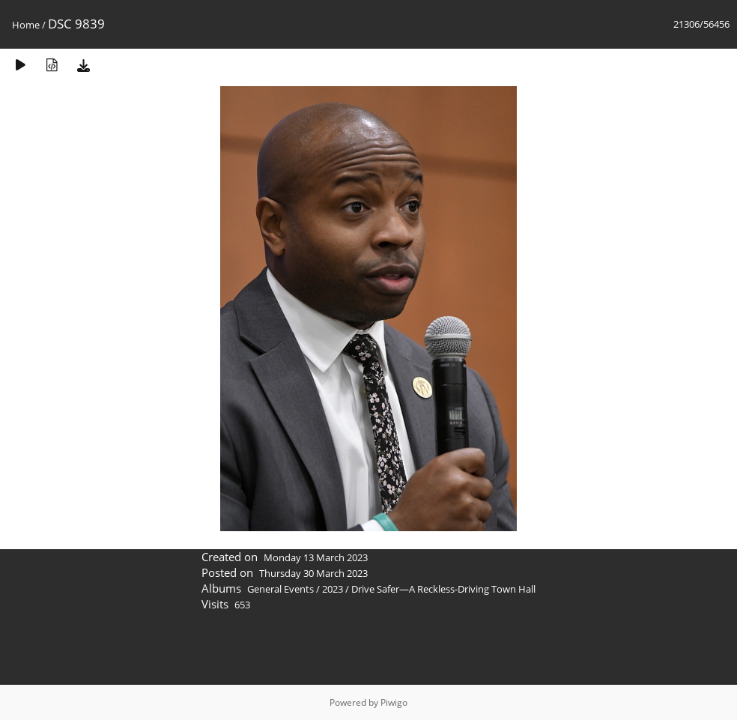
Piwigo (393, 702)
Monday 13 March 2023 (316, 557)
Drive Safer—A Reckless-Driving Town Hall (443, 589)
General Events (280, 589)
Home (26, 24)
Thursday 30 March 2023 (313, 573)
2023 (332, 589)
